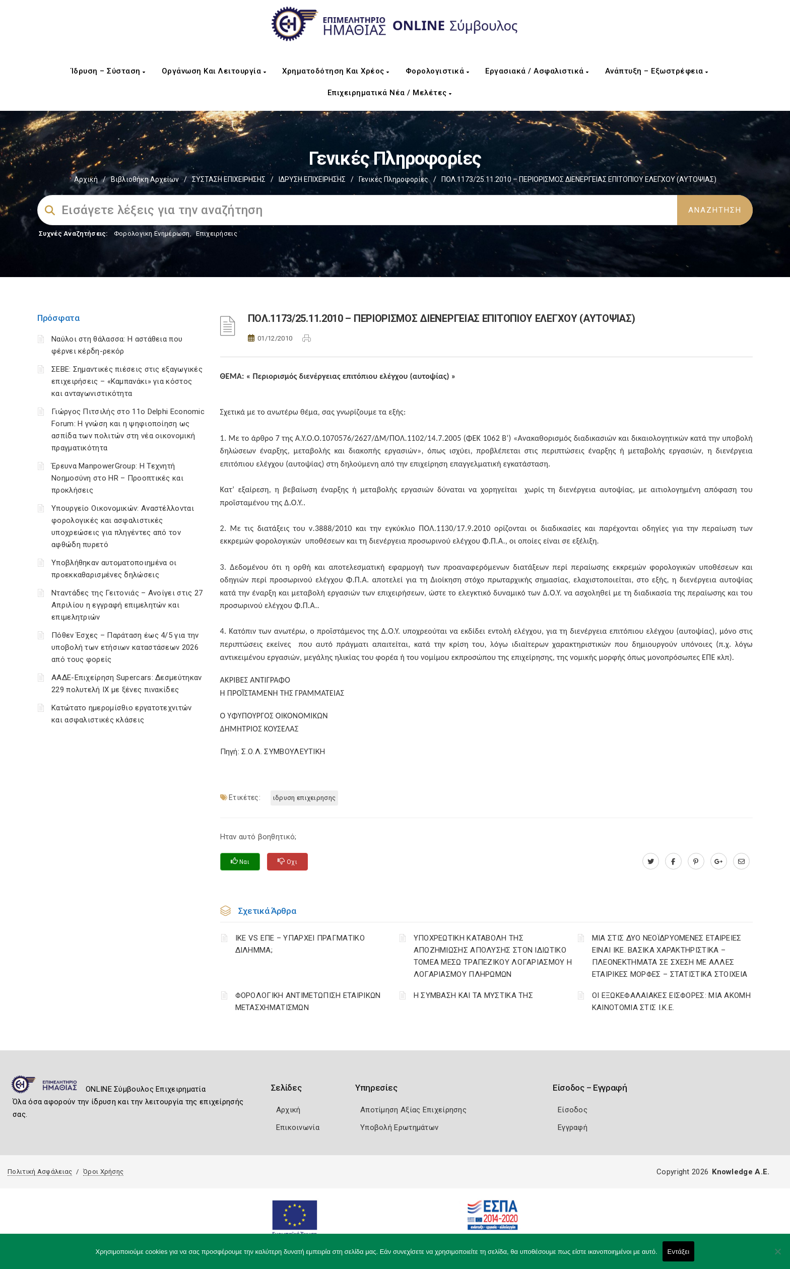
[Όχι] (777, 1256)
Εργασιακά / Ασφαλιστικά (537, 71)
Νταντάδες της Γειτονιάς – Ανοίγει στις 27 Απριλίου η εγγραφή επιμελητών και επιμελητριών (127, 605)
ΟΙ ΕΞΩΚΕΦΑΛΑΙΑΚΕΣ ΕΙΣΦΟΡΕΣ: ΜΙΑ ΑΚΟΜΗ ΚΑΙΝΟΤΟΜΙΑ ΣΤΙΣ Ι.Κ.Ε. (671, 1001)
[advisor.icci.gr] (741, 861)
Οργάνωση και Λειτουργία (214, 71)
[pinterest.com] (696, 861)
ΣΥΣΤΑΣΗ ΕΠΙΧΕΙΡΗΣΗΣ (229, 179)
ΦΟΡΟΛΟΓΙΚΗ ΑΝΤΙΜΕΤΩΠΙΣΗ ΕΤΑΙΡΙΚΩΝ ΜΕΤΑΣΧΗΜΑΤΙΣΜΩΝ (308, 1001)
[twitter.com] (650, 861)
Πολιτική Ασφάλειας (40, 1171)
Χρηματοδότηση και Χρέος (335, 71)
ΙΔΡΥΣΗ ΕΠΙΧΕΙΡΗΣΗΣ (312, 179)
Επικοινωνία (297, 1127)
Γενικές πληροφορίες (393, 179)
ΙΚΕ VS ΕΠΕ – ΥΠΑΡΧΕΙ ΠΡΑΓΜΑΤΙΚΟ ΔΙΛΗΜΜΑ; (300, 944)
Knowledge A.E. (740, 1171)
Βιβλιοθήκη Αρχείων (145, 179)
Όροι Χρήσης (103, 1171)
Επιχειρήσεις (216, 233)
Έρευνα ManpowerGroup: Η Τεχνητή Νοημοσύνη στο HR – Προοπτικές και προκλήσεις (117, 478)
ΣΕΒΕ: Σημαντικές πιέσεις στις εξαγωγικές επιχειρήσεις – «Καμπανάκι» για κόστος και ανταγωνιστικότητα (127, 381)
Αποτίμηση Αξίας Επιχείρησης (413, 1109)
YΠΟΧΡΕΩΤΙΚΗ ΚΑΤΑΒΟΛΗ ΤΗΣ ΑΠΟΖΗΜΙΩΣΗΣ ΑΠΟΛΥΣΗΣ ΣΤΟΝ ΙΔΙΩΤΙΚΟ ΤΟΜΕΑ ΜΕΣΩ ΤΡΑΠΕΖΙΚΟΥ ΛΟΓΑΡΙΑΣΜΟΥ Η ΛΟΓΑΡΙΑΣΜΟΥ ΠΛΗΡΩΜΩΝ (493, 956)
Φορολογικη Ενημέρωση (152, 233)
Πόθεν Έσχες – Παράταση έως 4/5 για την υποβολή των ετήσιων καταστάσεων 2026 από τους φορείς (125, 647)
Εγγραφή (572, 1127)
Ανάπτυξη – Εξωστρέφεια (656, 71)
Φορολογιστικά (438, 71)
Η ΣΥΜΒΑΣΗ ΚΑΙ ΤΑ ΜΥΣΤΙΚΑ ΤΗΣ (473, 995)
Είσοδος (572, 1109)
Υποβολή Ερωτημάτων (399, 1127)
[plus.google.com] (718, 861)
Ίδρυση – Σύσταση (108, 71)
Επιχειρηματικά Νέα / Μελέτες (389, 92)
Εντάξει (679, 1251)
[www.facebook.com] (673, 861)
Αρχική (86, 179)
